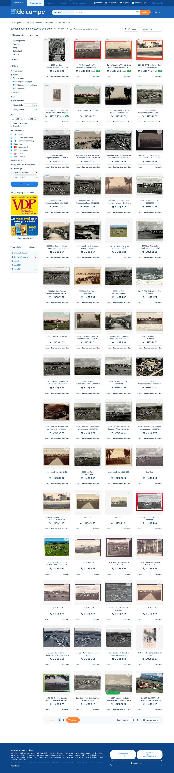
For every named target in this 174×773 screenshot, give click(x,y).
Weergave (130, 28)
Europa (14, 47)
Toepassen (24, 183)
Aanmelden (35, 3)
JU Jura (15, 54)
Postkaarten (16, 43)
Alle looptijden (17, 100)
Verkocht (15, 91)
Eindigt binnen (17, 109)
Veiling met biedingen (22, 81)
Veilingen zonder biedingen (25, 84)
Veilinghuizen (19, 88)
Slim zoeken (158, 11)
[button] (137, 11)
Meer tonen (15, 766)
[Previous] (51, 719)
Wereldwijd (16, 168)
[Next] (73, 719)
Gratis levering (18, 125)
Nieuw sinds (17, 104)
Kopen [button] (48, 3)
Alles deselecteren (16, 159)
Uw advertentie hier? (24, 237)
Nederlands (157, 3)
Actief (14, 74)
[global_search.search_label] (107, 11)
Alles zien (34, 34)
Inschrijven (18, 3)
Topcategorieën (18, 40)
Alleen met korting (19, 123)
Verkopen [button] (59, 3)
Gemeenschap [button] (72, 3)
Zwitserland (16, 50)
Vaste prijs (18, 77)
